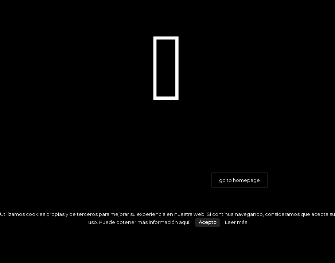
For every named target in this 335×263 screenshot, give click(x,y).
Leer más (236, 222)
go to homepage (239, 180)
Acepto (208, 222)
